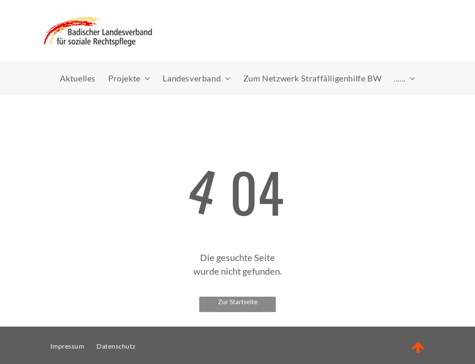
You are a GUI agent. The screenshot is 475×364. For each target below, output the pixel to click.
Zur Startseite (237, 301)
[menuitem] (78, 78)
